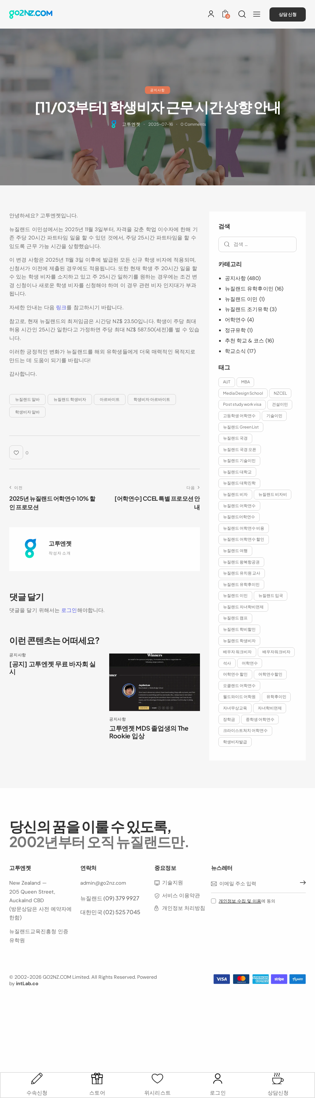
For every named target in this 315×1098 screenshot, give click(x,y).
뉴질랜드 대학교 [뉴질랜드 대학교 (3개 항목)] (237, 472)
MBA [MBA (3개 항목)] (246, 381)
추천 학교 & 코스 (245, 340)
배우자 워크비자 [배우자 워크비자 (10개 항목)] (237, 654)
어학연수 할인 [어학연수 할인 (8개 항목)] (263, 676)
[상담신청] (277, 1076)
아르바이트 (110, 399)
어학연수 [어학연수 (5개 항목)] (231, 676)
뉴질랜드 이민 (241, 298)
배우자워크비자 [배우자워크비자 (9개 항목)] (237, 665)
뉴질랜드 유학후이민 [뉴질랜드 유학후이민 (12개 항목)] (241, 585)
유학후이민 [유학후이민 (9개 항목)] (277, 711)
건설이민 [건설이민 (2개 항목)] (281, 403)
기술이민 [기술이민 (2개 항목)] (275, 415)
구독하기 (301, 898)
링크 (61, 307)
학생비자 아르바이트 (152, 399)
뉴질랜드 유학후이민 (249, 288)
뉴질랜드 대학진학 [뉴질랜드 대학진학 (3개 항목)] (239, 483)
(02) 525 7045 (121, 926)
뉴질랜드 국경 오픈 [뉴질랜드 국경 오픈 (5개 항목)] (240, 449)
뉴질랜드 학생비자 (70, 399)
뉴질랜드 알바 (27, 399)
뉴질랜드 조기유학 (247, 309)
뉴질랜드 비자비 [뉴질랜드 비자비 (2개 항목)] (273, 494)
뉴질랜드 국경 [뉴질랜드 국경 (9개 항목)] (235, 438)
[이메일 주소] (258, 899)
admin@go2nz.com (103, 898)
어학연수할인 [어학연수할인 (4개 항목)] (235, 688)
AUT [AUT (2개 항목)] (227, 381)
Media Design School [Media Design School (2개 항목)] (243, 392)
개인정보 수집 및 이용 (240, 916)
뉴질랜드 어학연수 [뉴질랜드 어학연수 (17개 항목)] (239, 506)
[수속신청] (37, 1076)
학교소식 (235, 350)
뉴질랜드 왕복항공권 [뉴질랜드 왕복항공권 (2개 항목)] (241, 563)
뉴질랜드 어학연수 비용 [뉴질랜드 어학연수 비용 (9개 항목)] (244, 529)
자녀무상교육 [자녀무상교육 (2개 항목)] (235, 722)
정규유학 (235, 329)
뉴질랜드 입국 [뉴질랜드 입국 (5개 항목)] (271, 597)
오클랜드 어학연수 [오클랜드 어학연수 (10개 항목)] (239, 699)
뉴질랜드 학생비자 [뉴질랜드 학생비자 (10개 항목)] (239, 642)
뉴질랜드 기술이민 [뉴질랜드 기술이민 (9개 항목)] (239, 460)
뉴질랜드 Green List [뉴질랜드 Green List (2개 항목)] (241, 426)
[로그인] (210, 14)
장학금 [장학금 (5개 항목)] (229, 733)
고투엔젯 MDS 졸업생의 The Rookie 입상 (150, 733)
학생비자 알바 (27, 411)
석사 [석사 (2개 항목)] (267, 665)
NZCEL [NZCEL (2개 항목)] (281, 392)
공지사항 (157, 90)
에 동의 (247, 916)
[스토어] (97, 1076)
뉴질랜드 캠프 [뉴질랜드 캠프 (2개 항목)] (235, 620)
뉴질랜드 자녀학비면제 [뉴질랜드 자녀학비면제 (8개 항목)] (243, 608)
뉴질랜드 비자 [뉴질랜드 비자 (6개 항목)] (235, 494)
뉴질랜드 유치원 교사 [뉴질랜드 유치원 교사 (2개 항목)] (242, 574)
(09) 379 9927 (121, 912)
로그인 (69, 610)
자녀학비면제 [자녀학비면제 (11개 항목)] (271, 722)
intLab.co (27, 998)
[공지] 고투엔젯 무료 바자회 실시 (53, 668)
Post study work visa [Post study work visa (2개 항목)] (242, 403)
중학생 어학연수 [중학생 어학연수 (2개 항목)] (261, 733)
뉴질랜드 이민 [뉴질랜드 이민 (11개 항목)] (235, 597)
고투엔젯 (60, 543)
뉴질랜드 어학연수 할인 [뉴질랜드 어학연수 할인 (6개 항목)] (244, 540)
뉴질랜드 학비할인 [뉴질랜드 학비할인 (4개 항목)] (239, 631)
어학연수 (235, 319)
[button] (256, 14)
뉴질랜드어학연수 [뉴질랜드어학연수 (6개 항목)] (239, 517)
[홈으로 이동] (30, 14)
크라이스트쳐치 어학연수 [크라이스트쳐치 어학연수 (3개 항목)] (245, 745)
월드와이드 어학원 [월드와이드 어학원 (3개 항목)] (239, 711)
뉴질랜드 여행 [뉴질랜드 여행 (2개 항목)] (235, 551)
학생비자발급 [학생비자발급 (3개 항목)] (235, 756)
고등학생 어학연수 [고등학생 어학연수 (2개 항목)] (239, 415)
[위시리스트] (157, 1076)
